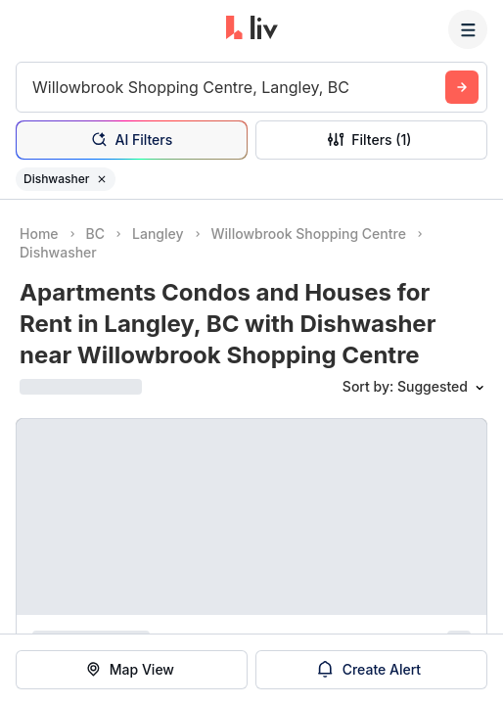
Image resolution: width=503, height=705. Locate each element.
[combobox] (34, 87)
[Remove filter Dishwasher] (102, 179)
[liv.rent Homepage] (252, 29)
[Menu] (467, 29)
